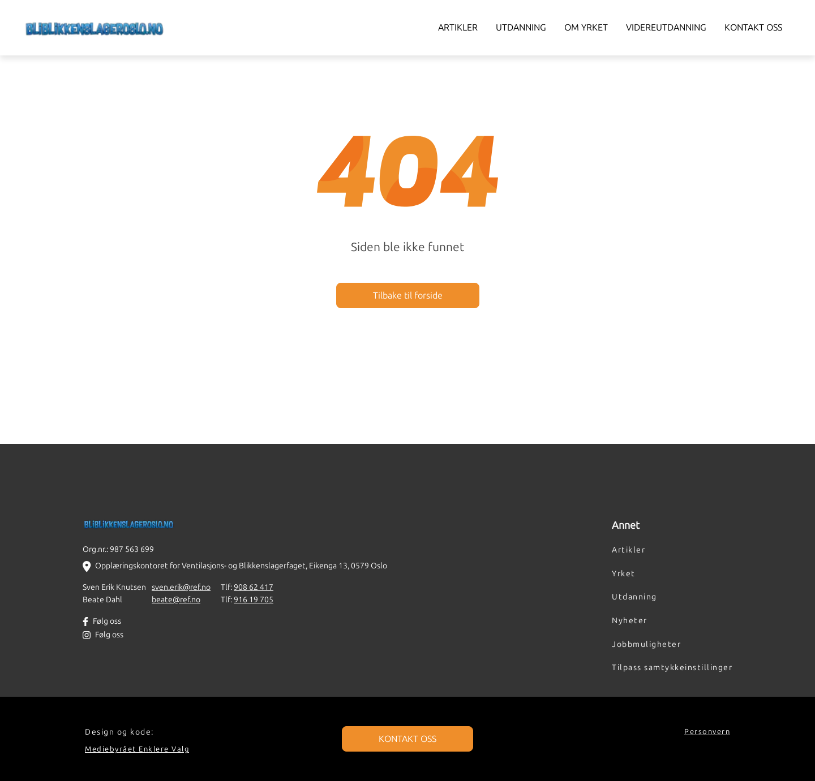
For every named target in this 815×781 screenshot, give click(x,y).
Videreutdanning (666, 27)
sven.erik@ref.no (181, 587)
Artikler (458, 27)
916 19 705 (253, 599)
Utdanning (521, 27)
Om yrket (586, 27)
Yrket (624, 573)
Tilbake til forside (408, 295)
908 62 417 (253, 587)
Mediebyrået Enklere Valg (137, 749)
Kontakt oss (753, 27)
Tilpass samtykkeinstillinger (672, 667)
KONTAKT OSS (407, 738)
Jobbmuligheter (646, 644)
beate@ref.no (176, 599)
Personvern (707, 731)
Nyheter (629, 620)
